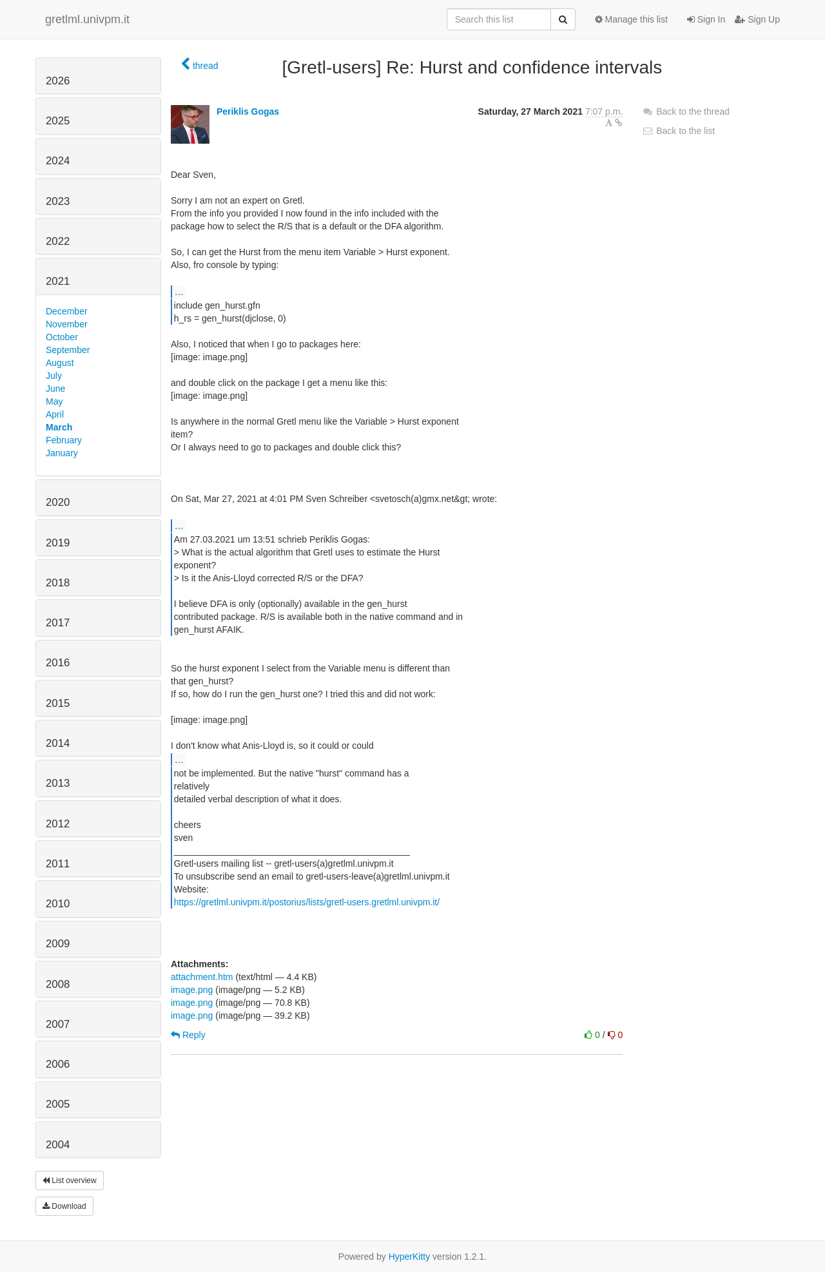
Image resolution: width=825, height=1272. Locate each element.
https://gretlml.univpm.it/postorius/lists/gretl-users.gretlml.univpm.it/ (307, 902)
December (67, 311)
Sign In (706, 19)
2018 (58, 583)
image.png (192, 990)
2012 (58, 824)
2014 (58, 743)
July (54, 376)
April (55, 414)
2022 (58, 241)
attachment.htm (202, 977)
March (59, 427)
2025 (58, 121)
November (67, 324)
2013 (58, 783)
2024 (58, 161)
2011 (58, 864)
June (55, 388)
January (62, 453)
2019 (58, 543)
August (60, 363)
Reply (188, 1035)
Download (64, 1206)
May (54, 401)
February (64, 440)
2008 (58, 984)
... (179, 291)
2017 (58, 623)
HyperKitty (410, 1256)
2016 (58, 663)
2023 (58, 201)
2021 (58, 281)
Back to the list (678, 131)
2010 (58, 904)
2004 (58, 1145)
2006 (58, 1064)
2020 (58, 502)
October (62, 337)
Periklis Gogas (248, 111)
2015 (58, 703)
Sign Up (757, 19)
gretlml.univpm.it (87, 19)
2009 (58, 944)
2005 (58, 1104)
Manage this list (631, 19)
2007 (58, 1024)
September (68, 350)
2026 (58, 81)
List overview (70, 1180)
